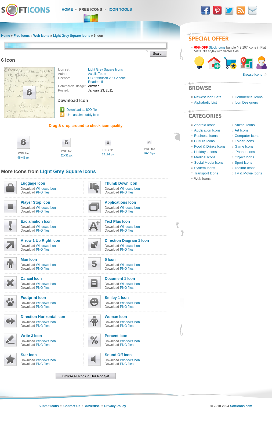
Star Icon (29, 355)
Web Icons (41, 36)
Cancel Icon (31, 278)
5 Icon (110, 259)
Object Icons (244, 157)
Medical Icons (204, 157)
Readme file (96, 82)
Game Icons (244, 146)
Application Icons (207, 130)
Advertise (92, 406)
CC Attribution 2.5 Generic (106, 78)
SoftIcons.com (241, 406)
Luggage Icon (33, 183)
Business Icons (205, 136)
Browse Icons (252, 74)
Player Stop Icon (35, 202)
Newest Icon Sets (207, 97)
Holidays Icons (205, 152)
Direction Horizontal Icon (43, 317)
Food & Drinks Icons (210, 146)
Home (67, 9)
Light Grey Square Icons (71, 36)
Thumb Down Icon (121, 183)
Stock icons (217, 47)
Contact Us (71, 406)
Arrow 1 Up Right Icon (40, 240)
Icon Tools (120, 9)
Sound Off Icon (118, 355)
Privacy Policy (115, 406)
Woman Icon (116, 317)
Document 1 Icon (120, 278)
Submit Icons (49, 406)
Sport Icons (243, 162)
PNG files (43, 192)
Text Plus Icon (117, 221)
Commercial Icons (249, 97)
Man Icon (29, 259)
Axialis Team (97, 74)
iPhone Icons (245, 152)
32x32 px (66, 155)
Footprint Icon (33, 297)
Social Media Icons (208, 162)
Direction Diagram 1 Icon (127, 240)
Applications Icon (120, 202)
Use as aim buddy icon (83, 115)
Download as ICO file (82, 110)
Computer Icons (247, 136)
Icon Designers (246, 102)
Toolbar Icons (245, 168)
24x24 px (108, 154)
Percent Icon (116, 336)
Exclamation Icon (36, 221)
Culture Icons (204, 141)
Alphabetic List (205, 102)
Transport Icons (206, 173)
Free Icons (90, 9)
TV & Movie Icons (248, 173)
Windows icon (46, 189)
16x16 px (149, 153)
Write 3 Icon (31, 336)
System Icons (204, 168)
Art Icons (241, 130)
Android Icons (205, 125)
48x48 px (23, 157)
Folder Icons (244, 141)
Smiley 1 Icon (117, 297)
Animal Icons (245, 125)
